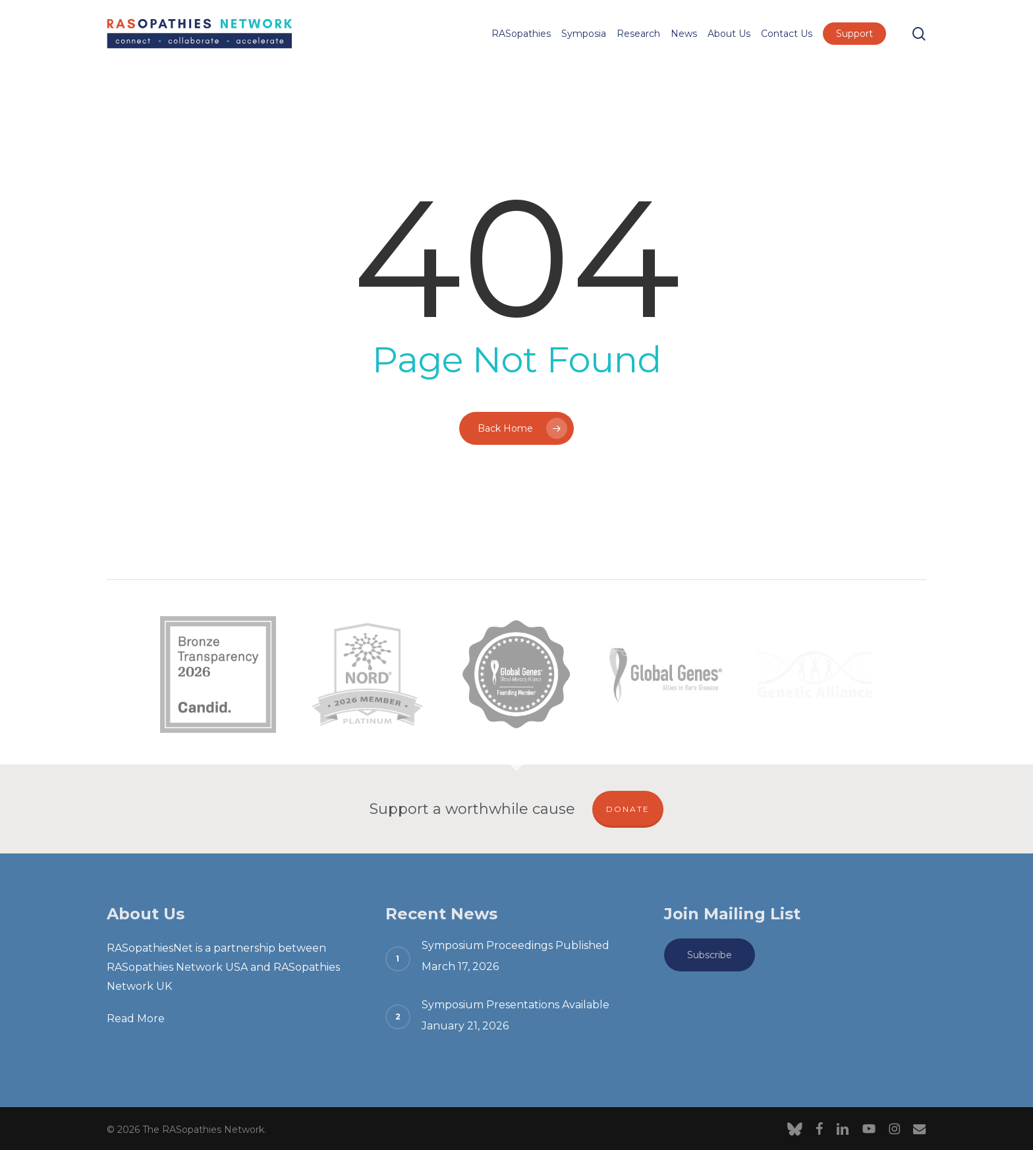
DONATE (628, 809)
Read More (136, 1018)
